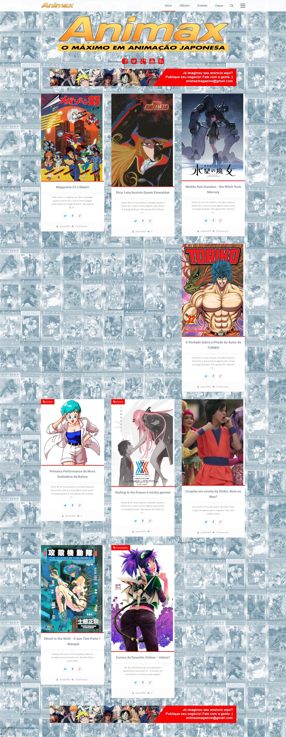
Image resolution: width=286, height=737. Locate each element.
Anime (48, 402)
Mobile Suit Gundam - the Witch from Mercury (213, 189)
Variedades (120, 548)
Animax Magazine (28, 729)
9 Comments (222, 533)
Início (168, 5)
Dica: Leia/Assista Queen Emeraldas (143, 192)
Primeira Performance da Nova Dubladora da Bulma (72, 475)
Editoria (184, 5)
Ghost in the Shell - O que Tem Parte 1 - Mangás (72, 642)
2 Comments (81, 226)
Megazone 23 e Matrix (72, 187)
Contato (202, 5)
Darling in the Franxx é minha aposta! (143, 493)
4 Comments (222, 387)
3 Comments (222, 231)
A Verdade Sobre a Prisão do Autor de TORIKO (213, 345)
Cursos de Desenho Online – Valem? (143, 658)
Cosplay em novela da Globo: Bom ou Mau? (213, 495)
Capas (219, 5)
